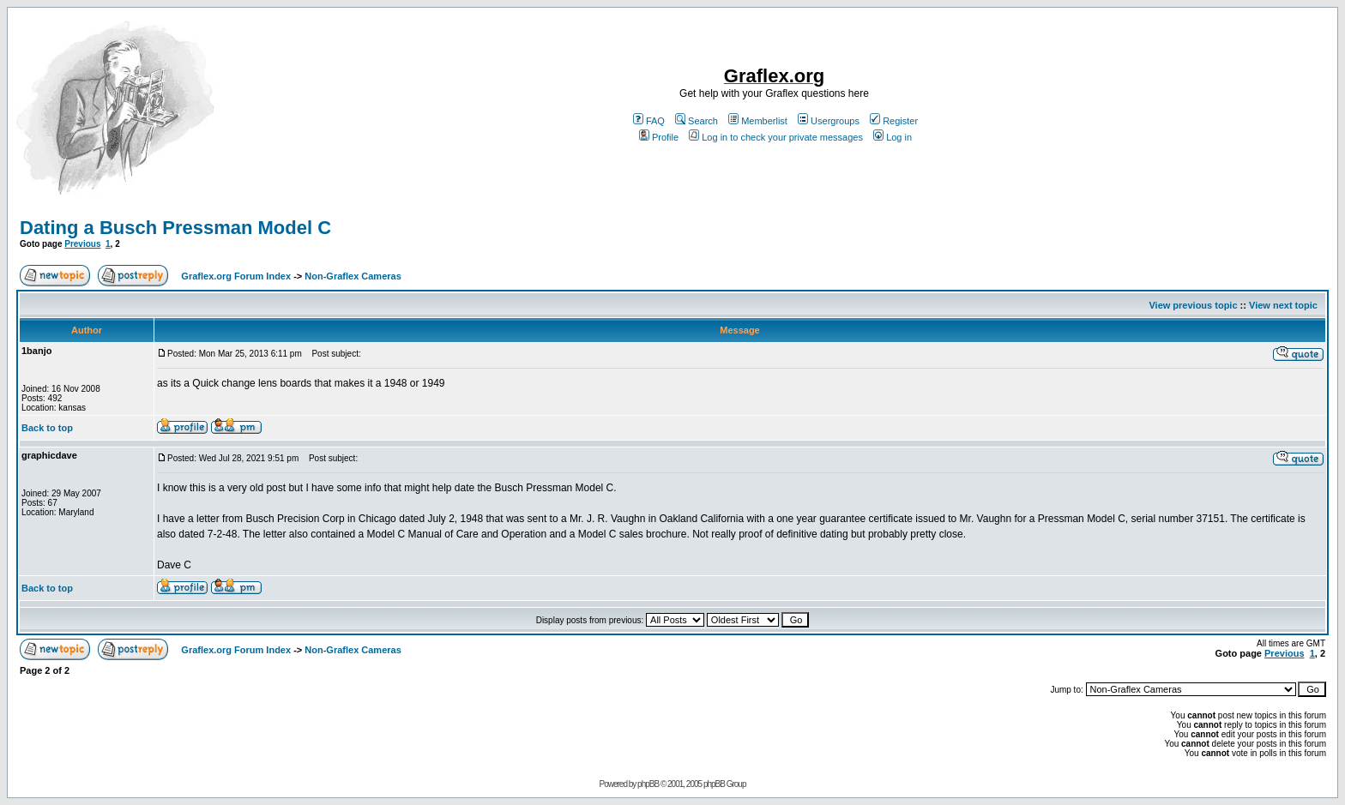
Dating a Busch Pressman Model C (175, 227)
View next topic (1283, 305)
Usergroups (828, 121)
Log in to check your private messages (776, 137)
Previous (82, 244)
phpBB (648, 784)
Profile (659, 137)
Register (894, 121)
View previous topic (1193, 305)
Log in (892, 137)
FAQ (649, 121)
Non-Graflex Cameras (353, 276)
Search (696, 121)
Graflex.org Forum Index (236, 276)
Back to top (47, 428)
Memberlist (757, 121)
